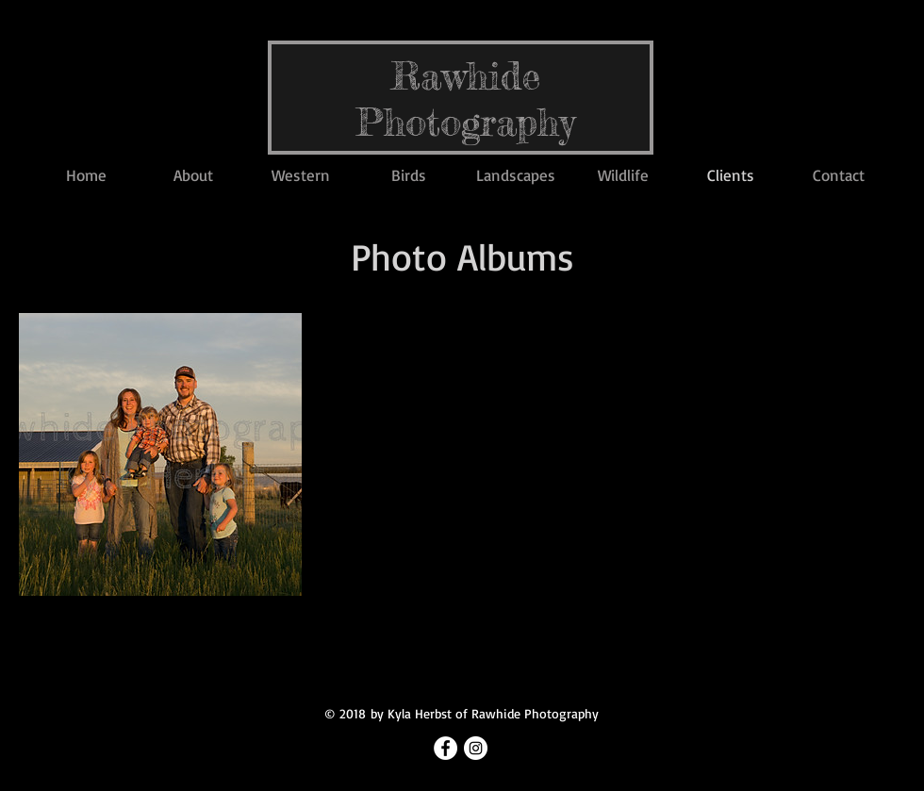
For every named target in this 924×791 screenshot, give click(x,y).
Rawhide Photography (465, 99)
